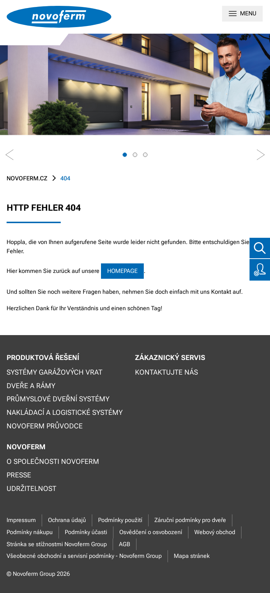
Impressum (21, 520)
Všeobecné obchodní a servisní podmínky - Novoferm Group (84, 555)
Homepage (122, 270)
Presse (19, 475)
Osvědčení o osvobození (150, 532)
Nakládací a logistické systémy (65, 412)
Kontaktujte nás (166, 372)
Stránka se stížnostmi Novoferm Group (57, 544)
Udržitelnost (31, 488)
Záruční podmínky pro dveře (190, 520)
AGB (124, 544)
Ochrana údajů (67, 520)
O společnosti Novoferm (53, 461)
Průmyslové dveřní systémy (58, 399)
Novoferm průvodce (45, 426)
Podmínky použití (120, 520)
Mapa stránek (192, 555)
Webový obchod (214, 532)
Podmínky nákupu (30, 532)
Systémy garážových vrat (54, 372)
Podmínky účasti (86, 532)
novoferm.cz (27, 178)
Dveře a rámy (31, 386)
